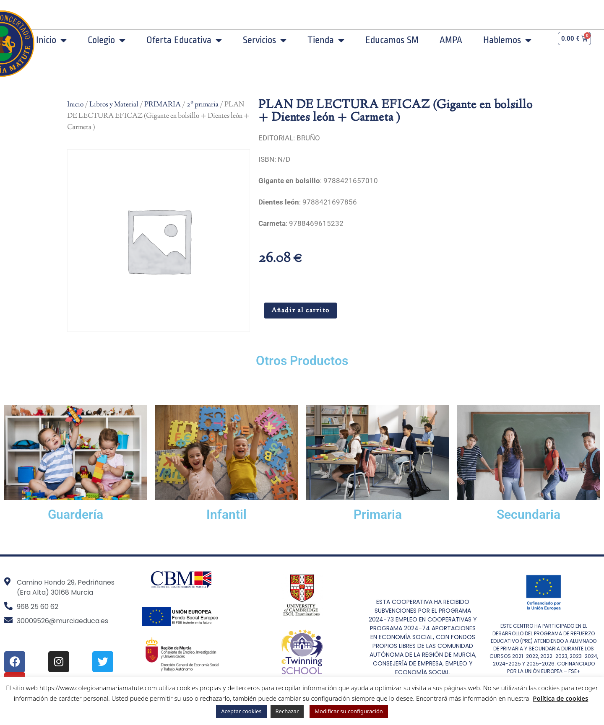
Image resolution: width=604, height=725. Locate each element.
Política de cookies (560, 698)
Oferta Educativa (184, 40)
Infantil (226, 514)
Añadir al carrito (300, 311)
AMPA (451, 40)
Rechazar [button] (287, 711)
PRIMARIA (162, 105)
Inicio (51, 40)
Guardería (75, 514)
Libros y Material (113, 105)
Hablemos (507, 40)
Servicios (264, 40)
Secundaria (528, 514)
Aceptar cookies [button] (241, 711)
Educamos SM (392, 40)
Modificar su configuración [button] (349, 711)
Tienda (325, 40)
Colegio (106, 40)
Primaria (378, 514)
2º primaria (203, 105)
